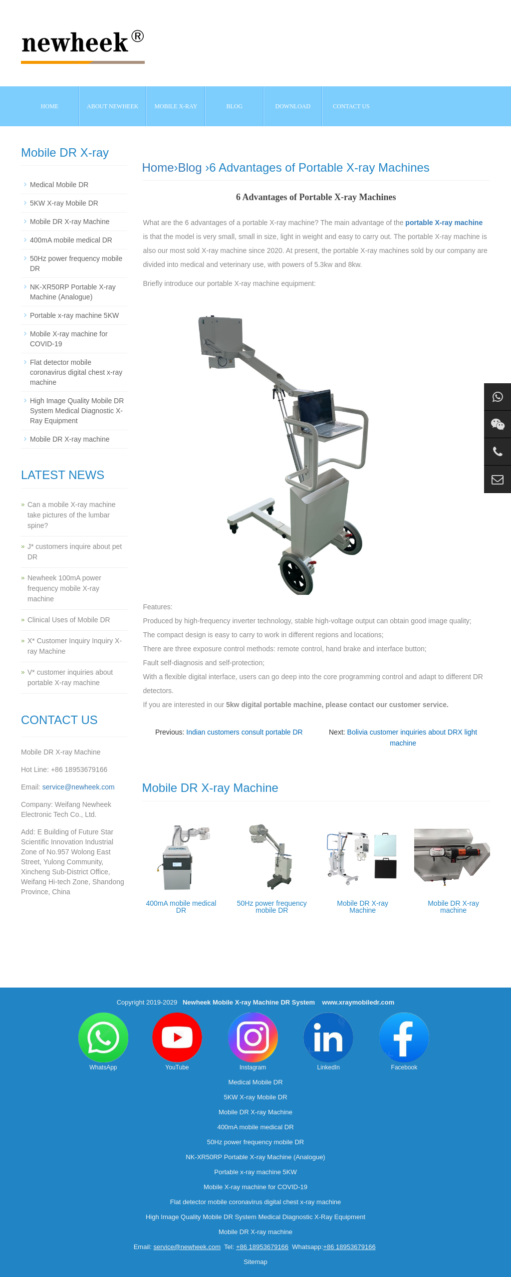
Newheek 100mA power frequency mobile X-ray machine (64, 588)
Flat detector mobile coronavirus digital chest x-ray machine (76, 372)
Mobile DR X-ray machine (453, 906)
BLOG (235, 106)
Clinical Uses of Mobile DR (68, 620)
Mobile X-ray (175, 106)
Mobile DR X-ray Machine (362, 906)
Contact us (351, 106)
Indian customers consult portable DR (244, 732)
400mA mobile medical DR (181, 906)
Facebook (404, 1042)
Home (49, 106)
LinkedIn (328, 1042)
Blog (190, 167)
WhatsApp (103, 1042)
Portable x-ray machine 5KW (74, 315)
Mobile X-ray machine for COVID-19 (255, 1187)
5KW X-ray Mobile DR (64, 203)
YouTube (177, 1042)
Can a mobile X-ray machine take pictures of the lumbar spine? (71, 515)
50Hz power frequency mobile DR (272, 906)
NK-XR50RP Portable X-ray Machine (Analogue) (255, 1157)
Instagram (253, 1042)
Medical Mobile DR (59, 185)
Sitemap (255, 1262)
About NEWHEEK (112, 106)
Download (293, 106)
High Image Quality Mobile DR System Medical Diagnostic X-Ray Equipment (77, 411)
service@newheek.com (78, 787)
